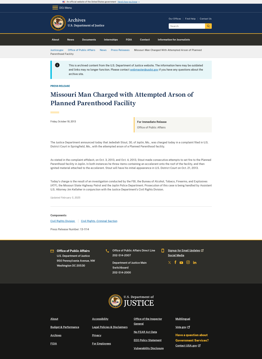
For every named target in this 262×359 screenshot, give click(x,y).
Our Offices (175, 18)
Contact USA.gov (188, 345)
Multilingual (182, 319)
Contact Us (206, 18)
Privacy (96, 335)
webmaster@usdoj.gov (144, 69)
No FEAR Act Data (145, 332)
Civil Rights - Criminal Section (99, 221)
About (54, 319)
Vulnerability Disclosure (149, 348)
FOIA (53, 343)
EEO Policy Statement (148, 340)
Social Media (176, 255)
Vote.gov (183, 327)
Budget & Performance (64, 327)
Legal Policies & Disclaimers (110, 327)
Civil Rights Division (62, 221)
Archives (55, 335)
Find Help (190, 18)
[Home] (77, 29)
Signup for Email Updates (186, 250)
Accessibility (100, 319)
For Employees (101, 343)
